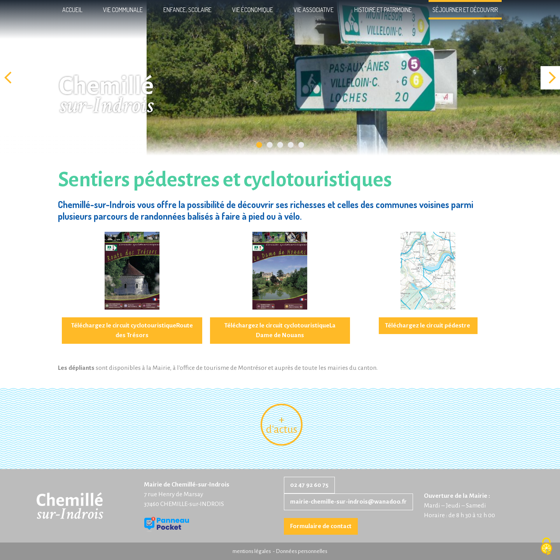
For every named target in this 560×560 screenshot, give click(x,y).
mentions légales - (254, 551)
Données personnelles (301, 551)
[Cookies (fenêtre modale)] (546, 547)
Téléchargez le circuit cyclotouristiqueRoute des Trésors (132, 330)
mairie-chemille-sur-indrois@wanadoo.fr (348, 501)
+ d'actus (281, 424)
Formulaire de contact (321, 526)
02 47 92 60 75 (309, 484)
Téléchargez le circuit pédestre (428, 325)
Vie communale (123, 10)
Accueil (72, 10)
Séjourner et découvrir (465, 10)
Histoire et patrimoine (383, 10)
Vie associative (314, 10)
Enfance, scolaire (187, 10)
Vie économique (252, 10)
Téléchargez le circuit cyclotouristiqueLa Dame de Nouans (280, 330)
